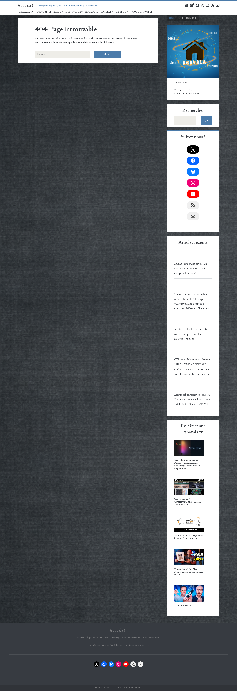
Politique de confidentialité (126, 637)
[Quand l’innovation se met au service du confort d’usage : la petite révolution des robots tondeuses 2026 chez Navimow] (192, 287)
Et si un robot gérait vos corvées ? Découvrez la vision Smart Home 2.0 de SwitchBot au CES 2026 (192, 399)
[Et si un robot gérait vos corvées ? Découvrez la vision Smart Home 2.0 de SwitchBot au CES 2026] (192, 387)
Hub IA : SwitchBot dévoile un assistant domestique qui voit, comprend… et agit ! (190, 268)
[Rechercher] (206, 120)
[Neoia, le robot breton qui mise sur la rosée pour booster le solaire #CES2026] (192, 322)
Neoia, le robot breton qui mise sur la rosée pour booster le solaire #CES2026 (191, 334)
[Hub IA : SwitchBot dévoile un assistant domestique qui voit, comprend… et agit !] (192, 256)
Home (173, 17)
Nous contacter (142, 12)
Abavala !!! (27, 5)
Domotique (73, 12)
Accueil (80, 637)
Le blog (121, 12)
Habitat (106, 12)
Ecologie (91, 12)
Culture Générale (49, 12)
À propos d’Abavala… (98, 637)
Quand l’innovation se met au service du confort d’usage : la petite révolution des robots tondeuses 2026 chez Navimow (191, 301)
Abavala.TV (26, 12)
